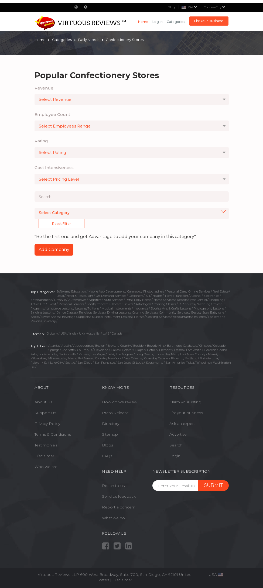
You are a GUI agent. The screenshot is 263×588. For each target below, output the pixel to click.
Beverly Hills (156, 346)
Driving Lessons (118, 312)
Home (143, 22)
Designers (136, 296)
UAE (106, 333)
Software (62, 291)
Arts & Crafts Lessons (176, 308)
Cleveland (101, 350)
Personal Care (176, 291)
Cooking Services (158, 317)
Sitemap (110, 434)
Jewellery (49, 321)
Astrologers (143, 304)
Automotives (77, 300)
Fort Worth (193, 350)
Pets (129, 300)
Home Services (164, 300)
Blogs (107, 445)
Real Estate (220, 291)
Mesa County (196, 354)
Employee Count (52, 114)
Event (52, 304)
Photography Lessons (209, 308)
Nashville (74, 358)
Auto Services (113, 300)
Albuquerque (83, 346)
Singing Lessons (42, 312)
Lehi (111, 354)
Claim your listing (185, 402)
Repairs (182, 300)
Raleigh (36, 363)
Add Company (54, 249)
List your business (186, 412)
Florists (139, 317)
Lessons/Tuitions (87, 308)
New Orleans (133, 358)
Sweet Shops (50, 317)
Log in (157, 22)
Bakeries (200, 317)
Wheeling (203, 363)
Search (175, 445)
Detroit (152, 350)
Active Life (37, 304)
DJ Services (187, 304)
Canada (117, 333)
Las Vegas (98, 354)
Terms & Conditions (53, 434)
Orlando (150, 358)
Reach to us (113, 485)
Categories (176, 22)
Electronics (211, 296)
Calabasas (190, 346)
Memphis (178, 354)
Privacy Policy (47, 423)
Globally (52, 333)
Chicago (205, 346)
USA (63, 333)
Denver (127, 350)
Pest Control (198, 300)
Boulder (139, 346)
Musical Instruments (116, 308)
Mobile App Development (106, 291)
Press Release (115, 412)
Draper (140, 350)
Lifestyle (60, 300)
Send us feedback (119, 496)
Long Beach (144, 354)
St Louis (138, 363)
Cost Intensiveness (54, 167)
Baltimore (174, 346)
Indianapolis (48, 354)
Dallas (115, 350)
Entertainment (41, 300)
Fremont (165, 350)
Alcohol (195, 296)
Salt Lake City (53, 363)
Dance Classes (66, 312)
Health (157, 296)
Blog (171, 7)
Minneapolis (57, 358)
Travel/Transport (176, 296)
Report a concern (118, 507)
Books (34, 317)
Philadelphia (209, 358)
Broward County (119, 346)
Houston (210, 350)
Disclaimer (44, 455)
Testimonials (46, 445)
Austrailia (93, 333)
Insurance (141, 308)
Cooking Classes (165, 304)
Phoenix (177, 358)
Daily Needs (142, 300)
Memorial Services (71, 304)
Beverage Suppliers (76, 317)
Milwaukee (38, 358)
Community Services (174, 312)
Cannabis (134, 291)
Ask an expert (182, 423)
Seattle (70, 363)
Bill (147, 296)
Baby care (217, 312)
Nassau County (95, 358)
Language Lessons (59, 308)
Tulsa (190, 363)
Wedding (203, 304)
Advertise (178, 434)
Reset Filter (61, 224)
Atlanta (53, 346)
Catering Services (144, 312)
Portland (191, 358)
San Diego (84, 363)
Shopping (216, 300)
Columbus (84, 350)
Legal (60, 296)
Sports (155, 308)
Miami (212, 354)
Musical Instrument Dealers (112, 317)
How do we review (119, 402)
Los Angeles (124, 354)
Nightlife (95, 300)
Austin (66, 346)
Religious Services (92, 312)
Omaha (163, 358)
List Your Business (208, 21)
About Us (43, 402)
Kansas (84, 354)
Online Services (199, 291)
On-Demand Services (111, 296)
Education (78, 291)
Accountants (182, 317)
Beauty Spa (199, 312)
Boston (100, 346)
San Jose (123, 363)
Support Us (45, 412)
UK (81, 333)
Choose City (215, 7)
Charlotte (68, 350)
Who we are (46, 466)
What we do (113, 517)
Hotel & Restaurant (79, 296)
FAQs (107, 455)
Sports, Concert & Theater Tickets (110, 304)
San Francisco (105, 363)
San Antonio (175, 363)
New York (114, 358)
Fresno (179, 350)
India (73, 333)
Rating (41, 140)
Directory (110, 423)
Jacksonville (67, 354)
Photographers (153, 291)
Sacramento (154, 363)
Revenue (44, 88)
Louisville (162, 354)
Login (174, 455)
